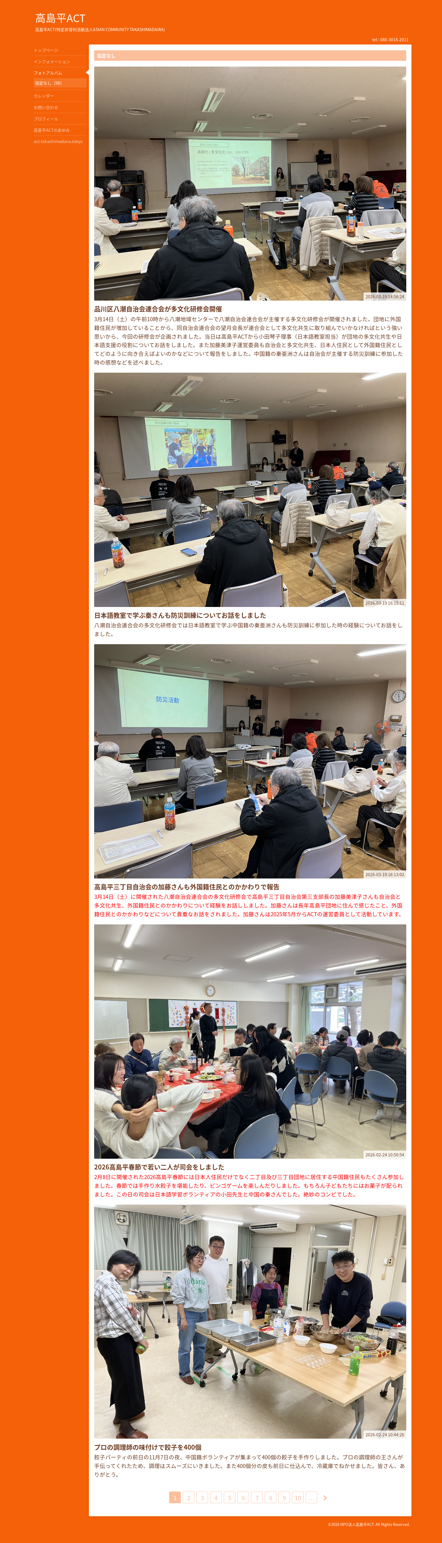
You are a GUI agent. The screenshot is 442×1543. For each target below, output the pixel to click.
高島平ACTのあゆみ (52, 130)
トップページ (46, 50)
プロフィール (46, 119)
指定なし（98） (49, 83)
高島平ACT (60, 18)
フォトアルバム (48, 73)
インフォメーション (52, 61)
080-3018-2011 (394, 39)
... (311, 1498)
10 (298, 1498)
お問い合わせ (46, 107)
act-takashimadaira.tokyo (58, 141)
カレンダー (44, 96)
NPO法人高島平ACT (356, 1524)
